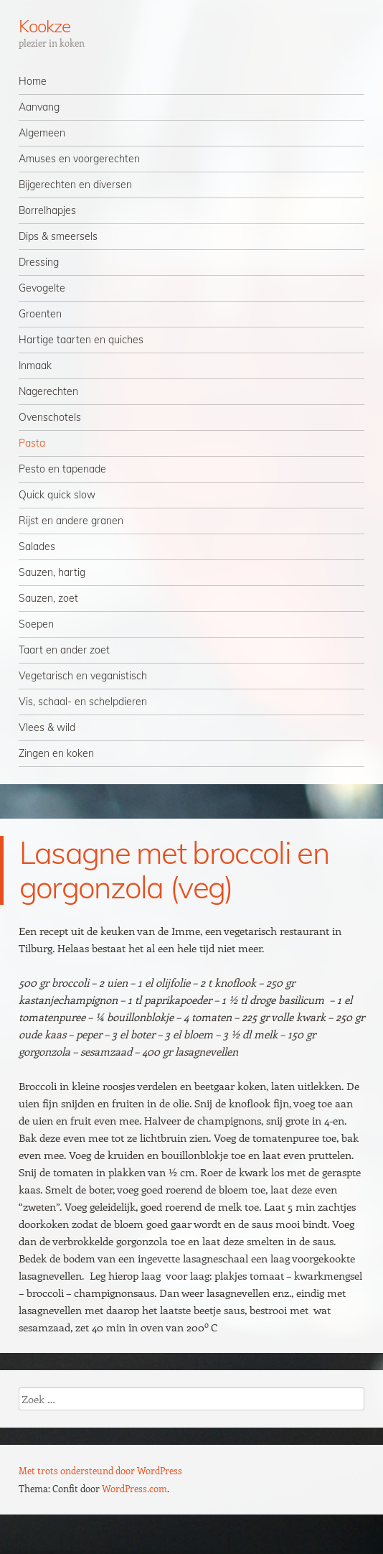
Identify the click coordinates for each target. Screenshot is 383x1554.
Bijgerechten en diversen (75, 184)
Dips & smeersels (58, 236)
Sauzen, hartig (52, 572)
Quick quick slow (57, 494)
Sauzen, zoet (48, 598)
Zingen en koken (56, 753)
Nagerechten (48, 391)
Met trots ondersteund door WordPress (100, 1470)
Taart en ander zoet (64, 649)
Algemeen (42, 132)
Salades (37, 546)
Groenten (40, 313)
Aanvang (39, 107)
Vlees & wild (47, 727)
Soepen (36, 624)
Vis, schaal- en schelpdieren (83, 701)
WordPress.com (134, 1488)
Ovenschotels (50, 417)
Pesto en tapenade (62, 468)
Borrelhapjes (47, 210)
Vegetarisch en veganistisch (83, 675)
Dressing (39, 262)
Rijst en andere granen (71, 520)
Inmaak (35, 365)
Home (33, 81)
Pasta (32, 443)
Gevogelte (42, 288)
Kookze (44, 26)
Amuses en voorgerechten (79, 158)
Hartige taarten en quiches (81, 339)
